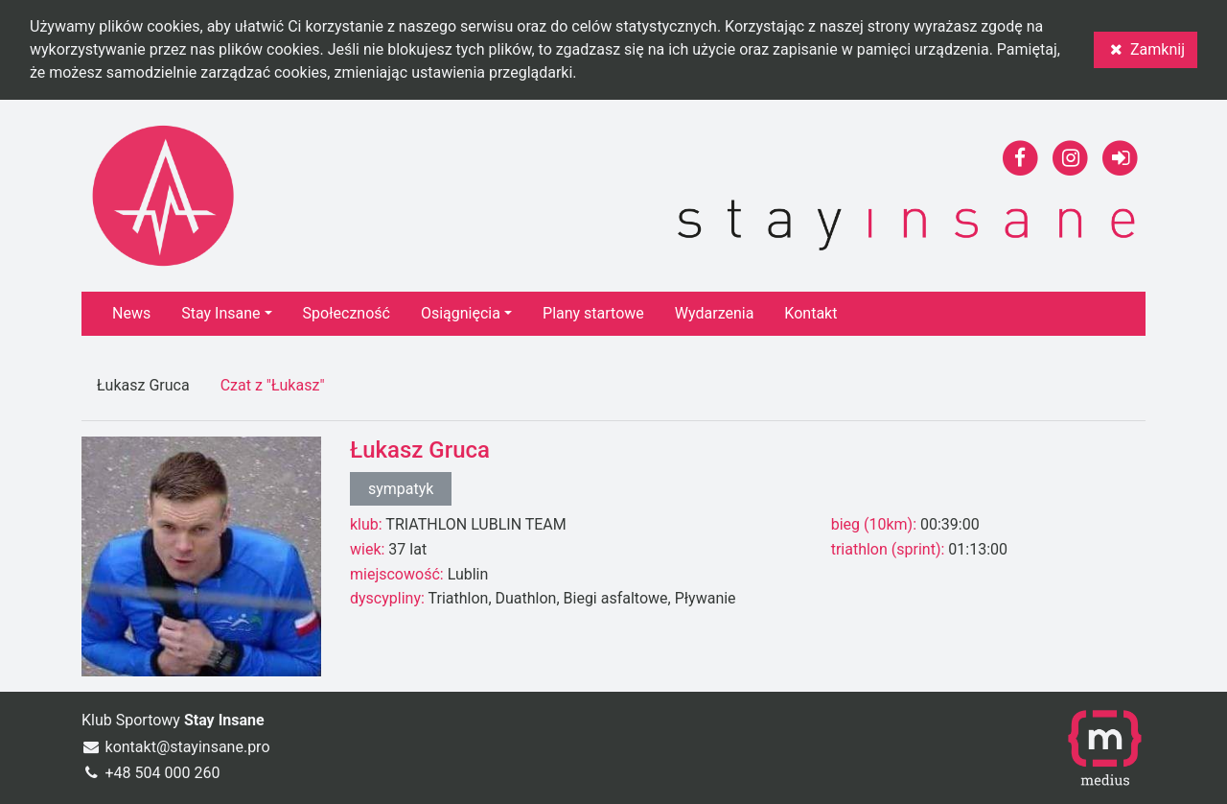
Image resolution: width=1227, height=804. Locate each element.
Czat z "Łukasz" (272, 385)
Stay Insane (220, 313)
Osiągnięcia (460, 313)
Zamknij (1145, 49)
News (131, 313)
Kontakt (810, 313)
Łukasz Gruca (143, 385)
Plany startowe (593, 313)
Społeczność (346, 313)
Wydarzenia (714, 313)
